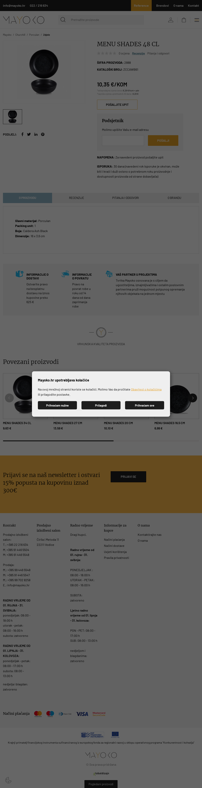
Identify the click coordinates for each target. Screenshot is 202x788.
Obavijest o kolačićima (146, 389)
